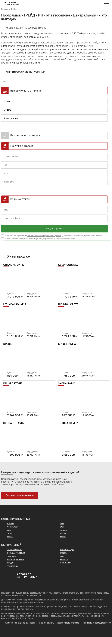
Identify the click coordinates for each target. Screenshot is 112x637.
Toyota (10, 534)
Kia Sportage (13, 383)
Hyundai (11, 524)
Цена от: (11, 293)
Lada (62, 527)
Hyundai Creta (69, 304)
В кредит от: (32, 293)
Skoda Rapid (67, 383)
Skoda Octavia (14, 423)
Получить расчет (54, 228)
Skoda (10, 537)
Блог (62, 556)
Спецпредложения (16, 560)
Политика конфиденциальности (19, 623)
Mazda (63, 534)
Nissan (63, 537)
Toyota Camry (68, 423)
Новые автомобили (16, 553)
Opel (62, 524)
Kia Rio (8, 344)
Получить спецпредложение (19, 495)
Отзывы (64, 553)
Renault (64, 530)
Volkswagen (13, 527)
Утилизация (13, 566)
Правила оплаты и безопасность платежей (59, 623)
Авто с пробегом (15, 550)
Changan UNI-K (14, 265)
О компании (65, 563)
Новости (64, 560)
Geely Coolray (69, 265)
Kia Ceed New (68, 344)
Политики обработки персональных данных (44, 236)
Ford (9, 530)
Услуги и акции (67, 550)
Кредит (10, 563)
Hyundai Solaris (15, 304)
